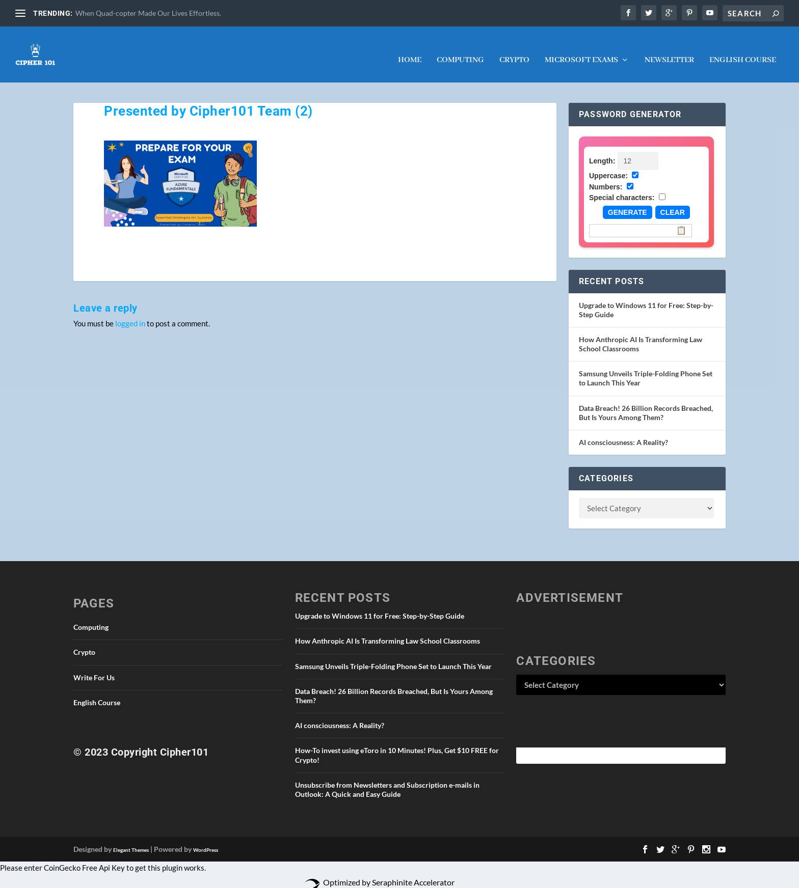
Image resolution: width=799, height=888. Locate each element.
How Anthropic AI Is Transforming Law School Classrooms (387, 630)
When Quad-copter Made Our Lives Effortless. (148, 13)
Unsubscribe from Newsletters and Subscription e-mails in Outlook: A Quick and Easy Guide (387, 779)
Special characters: (621, 187)
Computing (460, 50)
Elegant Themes (131, 840)
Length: (602, 151)
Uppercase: (608, 165)
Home (409, 50)
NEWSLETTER (669, 50)
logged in (130, 313)
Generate (627, 202)
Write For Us (94, 667)
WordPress (205, 840)
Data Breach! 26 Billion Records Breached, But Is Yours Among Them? (646, 402)
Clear (672, 202)
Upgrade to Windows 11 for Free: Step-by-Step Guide (379, 605)
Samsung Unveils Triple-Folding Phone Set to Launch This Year (393, 656)
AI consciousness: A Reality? (623, 432)
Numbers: (605, 177)
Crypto (514, 50)
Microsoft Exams (581, 50)
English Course (742, 50)
